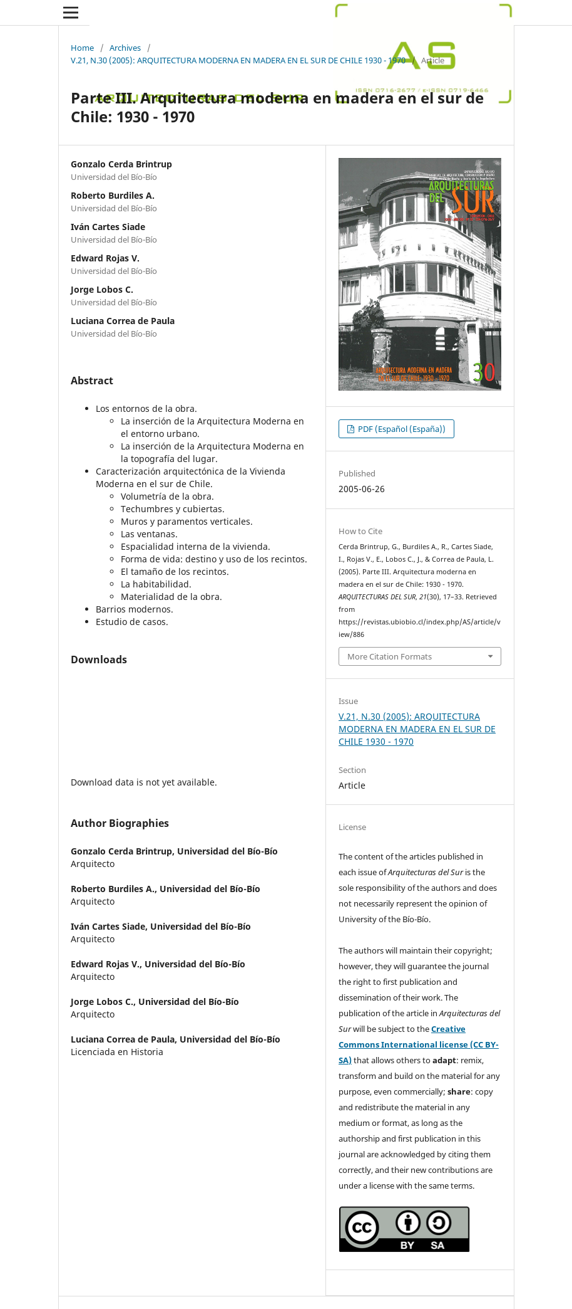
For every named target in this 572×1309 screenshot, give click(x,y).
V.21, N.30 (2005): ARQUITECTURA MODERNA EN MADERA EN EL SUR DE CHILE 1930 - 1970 (238, 60)
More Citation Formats (389, 656)
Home (82, 47)
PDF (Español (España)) (401, 428)
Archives (125, 47)
